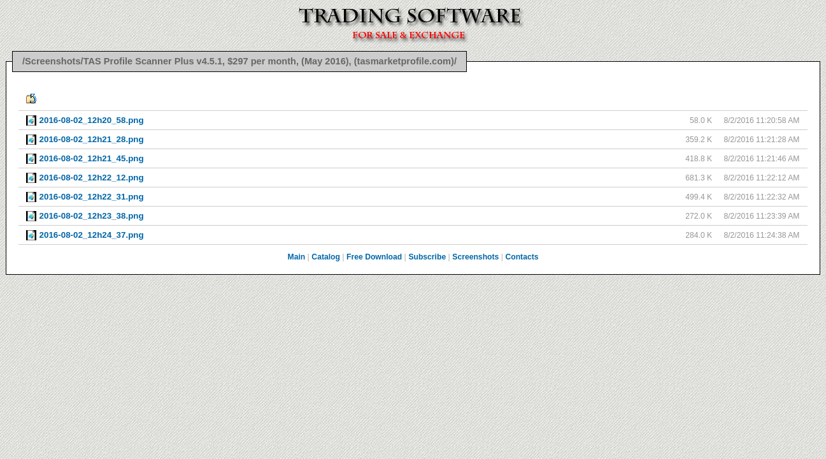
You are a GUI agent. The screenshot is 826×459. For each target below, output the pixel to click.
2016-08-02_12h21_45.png (91, 158)
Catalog (325, 256)
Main (297, 256)
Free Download (374, 256)
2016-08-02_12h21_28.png (91, 139)
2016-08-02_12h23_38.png (91, 216)
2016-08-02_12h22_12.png (91, 177)
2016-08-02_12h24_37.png (91, 235)
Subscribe (427, 256)
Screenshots (475, 256)
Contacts (521, 256)
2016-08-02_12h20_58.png (91, 120)
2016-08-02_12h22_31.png (91, 196)
